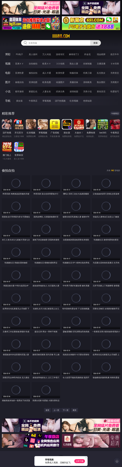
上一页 (56, 410)
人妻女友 (46, 91)
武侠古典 (60, 91)
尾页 (74, 410)
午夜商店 (33, 100)
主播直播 (101, 63)
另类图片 (114, 82)
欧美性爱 (60, 72)
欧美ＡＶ (46, 63)
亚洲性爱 (19, 72)
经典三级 (87, 72)
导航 (7, 100)
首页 (47, 410)
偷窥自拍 (19, 82)
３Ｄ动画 (60, 63)
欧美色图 (46, 82)
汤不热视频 (60, 100)
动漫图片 (60, 82)
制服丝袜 (74, 72)
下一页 (65, 410)
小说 (7, 91)
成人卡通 (46, 72)
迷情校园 (74, 91)
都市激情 (19, 91)
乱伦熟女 (101, 72)
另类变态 (114, 72)
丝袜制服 (87, 63)
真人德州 (33, 54)
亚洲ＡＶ (19, 63)
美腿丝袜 (74, 82)
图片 (7, 82)
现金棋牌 (101, 54)
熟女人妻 (74, 63)
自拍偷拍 (33, 63)
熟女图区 (101, 82)
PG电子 (19, 54)
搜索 (95, 42)
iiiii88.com (61, 36)
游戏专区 (60, 54)
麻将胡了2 (74, 54)
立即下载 (79, 461)
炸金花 (87, 54)
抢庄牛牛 (114, 54)
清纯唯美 (87, 82)
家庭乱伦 (33, 91)
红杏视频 (74, 100)
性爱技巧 (114, 91)
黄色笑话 (101, 91)
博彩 (7, 54)
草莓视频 (46, 100)
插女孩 (19, 100)
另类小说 (87, 91)
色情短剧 (87, 100)
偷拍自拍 (33, 72)
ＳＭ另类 (114, 63)
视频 (7, 63)
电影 (7, 73)
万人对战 (46, 54)
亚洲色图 (33, 82)
